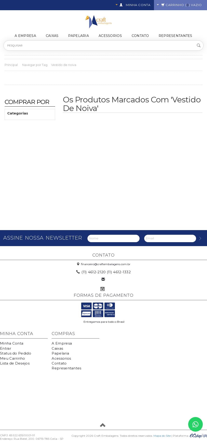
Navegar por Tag (34, 65)
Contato (140, 36)
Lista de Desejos (15, 363)
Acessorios (110, 36)
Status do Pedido (15, 353)
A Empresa (25, 36)
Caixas (52, 36)
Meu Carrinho (12, 358)
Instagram (102, 289)
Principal (11, 65)
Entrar (5, 348)
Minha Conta (11, 343)
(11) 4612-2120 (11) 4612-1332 (104, 272)
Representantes (175, 36)
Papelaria (78, 36)
